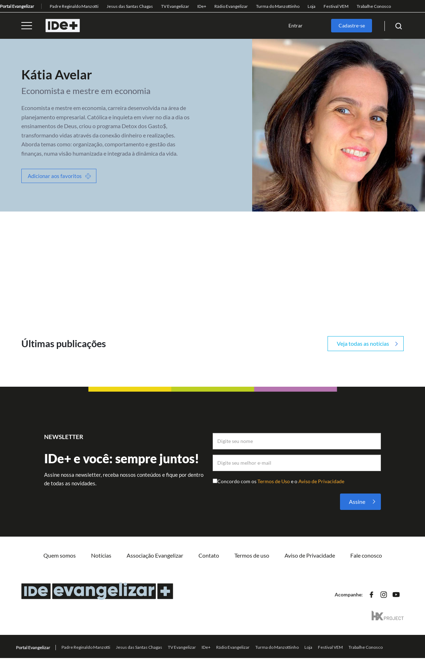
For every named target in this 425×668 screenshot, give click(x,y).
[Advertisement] (212, 265)
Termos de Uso (274, 481)
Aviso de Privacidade (321, 481)
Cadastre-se (352, 25)
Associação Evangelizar (155, 555)
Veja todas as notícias (363, 343)
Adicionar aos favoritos (55, 176)
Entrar (295, 25)
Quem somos (59, 555)
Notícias (101, 555)
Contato (208, 555)
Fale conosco (366, 555)
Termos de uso (251, 555)
